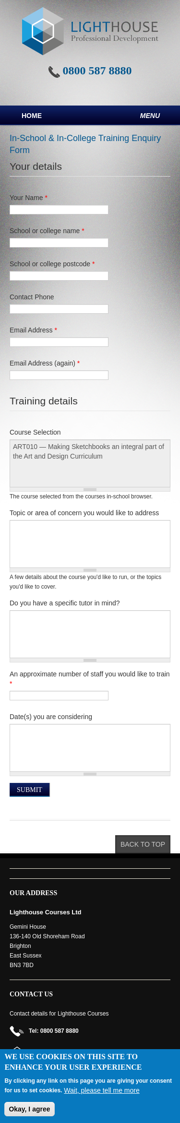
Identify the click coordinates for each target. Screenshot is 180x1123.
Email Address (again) (45, 363)
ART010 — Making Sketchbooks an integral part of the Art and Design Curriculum (90, 463)
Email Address (33, 330)
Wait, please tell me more (101, 1090)
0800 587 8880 (97, 70)
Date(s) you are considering (51, 717)
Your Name (29, 197)
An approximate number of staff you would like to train (90, 678)
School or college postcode (52, 264)
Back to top (142, 844)
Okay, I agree (29, 1109)
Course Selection (35, 432)
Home (32, 115)
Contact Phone (32, 297)
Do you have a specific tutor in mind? (65, 603)
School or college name (47, 231)
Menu (150, 115)
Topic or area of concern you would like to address (84, 513)
